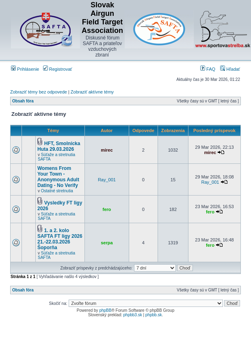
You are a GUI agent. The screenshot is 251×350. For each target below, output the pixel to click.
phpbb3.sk (132, 315)
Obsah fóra (23, 101)
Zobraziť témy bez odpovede (38, 91)
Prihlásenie (25, 69)
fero (107, 209)
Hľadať (230, 69)
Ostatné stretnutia (57, 191)
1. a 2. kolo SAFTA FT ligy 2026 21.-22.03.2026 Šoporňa (59, 239)
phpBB (105, 310)
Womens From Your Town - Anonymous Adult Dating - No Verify (58, 176)
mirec (107, 150)
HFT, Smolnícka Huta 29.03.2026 (58, 146)
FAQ (207, 69)
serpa (107, 242)
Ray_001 (107, 179)
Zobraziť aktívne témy (92, 91)
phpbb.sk (153, 315)
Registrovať (57, 69)
